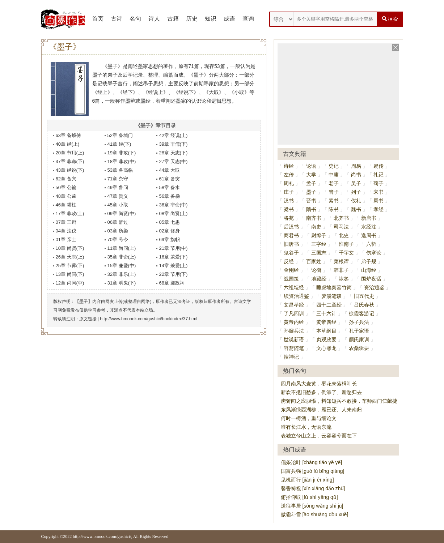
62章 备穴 (66, 178)
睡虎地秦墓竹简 (334, 287)
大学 (311, 175)
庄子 (289, 192)
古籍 (173, 19)
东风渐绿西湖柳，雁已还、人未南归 (321, 409)
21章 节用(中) (173, 248)
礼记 (378, 175)
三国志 (318, 253)
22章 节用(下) (173, 274)
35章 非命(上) (121, 257)
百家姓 (313, 261)
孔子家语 (359, 331)
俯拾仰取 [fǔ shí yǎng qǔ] (309, 497)
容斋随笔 (294, 348)
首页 (97, 19)
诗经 (289, 166)
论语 (311, 166)
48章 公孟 (66, 196)
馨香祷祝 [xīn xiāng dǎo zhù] (313, 488)
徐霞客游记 (361, 313)
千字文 (346, 253)
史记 (334, 166)
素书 (334, 201)
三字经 (318, 244)
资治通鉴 (374, 287)
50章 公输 (66, 187)
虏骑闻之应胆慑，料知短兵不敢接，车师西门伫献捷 (339, 401)
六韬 (371, 244)
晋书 (311, 201)
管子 (334, 192)
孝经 (378, 209)
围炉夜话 (371, 279)
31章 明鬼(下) (121, 283)
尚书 (356, 175)
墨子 (311, 192)
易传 (378, 166)
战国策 (291, 279)
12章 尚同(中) (70, 283)
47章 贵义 (117, 196)
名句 (135, 19)
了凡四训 (294, 313)
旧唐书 (291, 244)
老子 (334, 183)
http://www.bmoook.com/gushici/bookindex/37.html (148, 318)
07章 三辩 (66, 222)
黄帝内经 (294, 322)
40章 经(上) (68, 144)
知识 (210, 19)
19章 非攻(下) (121, 152)
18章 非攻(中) (121, 161)
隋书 (311, 209)
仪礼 (356, 201)
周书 (378, 201)
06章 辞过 (117, 222)
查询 (248, 19)
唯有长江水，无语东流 (306, 427)
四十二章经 (329, 305)
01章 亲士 (66, 239)
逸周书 (368, 235)
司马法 (341, 227)
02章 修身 (169, 231)
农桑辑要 (359, 348)
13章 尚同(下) (70, 274)
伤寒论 (373, 253)
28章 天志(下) (173, 152)
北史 (344, 235)
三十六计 (326, 313)
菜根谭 (341, 261)
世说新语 (294, 339)
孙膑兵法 (294, 331)
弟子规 (368, 261)
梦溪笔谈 (331, 296)
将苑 (289, 218)
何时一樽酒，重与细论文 (309, 418)
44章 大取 (169, 170)
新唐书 (368, 218)
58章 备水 (169, 187)
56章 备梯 (169, 196)
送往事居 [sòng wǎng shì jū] (312, 506)
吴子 (356, 183)
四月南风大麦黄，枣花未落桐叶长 (319, 383)
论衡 (316, 270)
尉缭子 (318, 235)
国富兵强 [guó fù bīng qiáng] (312, 471)
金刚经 (291, 270)
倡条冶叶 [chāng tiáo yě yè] (311, 462)
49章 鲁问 (117, 187)
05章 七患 (169, 222)
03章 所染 (117, 231)
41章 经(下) (119, 144)
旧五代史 (364, 296)
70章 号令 (117, 239)
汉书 (289, 201)
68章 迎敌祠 (172, 283)
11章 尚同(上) (121, 248)
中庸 (334, 175)
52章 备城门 (120, 135)
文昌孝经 (294, 305)
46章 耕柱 (66, 205)
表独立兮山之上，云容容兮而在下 (319, 436)
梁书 (289, 209)
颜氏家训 (359, 339)
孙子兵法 (359, 322)
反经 (289, 261)
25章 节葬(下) (70, 265)
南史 (316, 227)
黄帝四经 (326, 322)
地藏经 (318, 279)
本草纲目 (326, 331)
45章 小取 (117, 205)
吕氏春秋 (364, 305)
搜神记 (291, 357)
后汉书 (291, 227)
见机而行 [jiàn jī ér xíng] (307, 480)
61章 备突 (169, 178)
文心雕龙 (326, 348)
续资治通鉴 (296, 296)
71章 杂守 (117, 178)
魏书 (356, 209)
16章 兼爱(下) (173, 257)
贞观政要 (326, 339)
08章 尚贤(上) (173, 213)
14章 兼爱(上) (173, 265)
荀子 (378, 183)
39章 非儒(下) (173, 144)
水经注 (368, 227)
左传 (289, 175)
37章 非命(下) (70, 161)
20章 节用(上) (70, 152)
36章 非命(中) (173, 205)
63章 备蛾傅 (68, 135)
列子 (356, 192)
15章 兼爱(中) (121, 265)
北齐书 (341, 218)
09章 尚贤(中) (121, 213)
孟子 (311, 183)
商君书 (291, 235)
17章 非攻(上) (70, 213)
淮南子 (346, 244)
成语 (229, 19)
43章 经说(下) (70, 170)
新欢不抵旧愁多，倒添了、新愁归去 (321, 392)
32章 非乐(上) (121, 274)
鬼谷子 (291, 253)
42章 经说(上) (173, 135)
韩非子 (341, 270)
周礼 (289, 183)
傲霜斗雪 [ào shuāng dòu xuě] (314, 514)
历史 (192, 19)
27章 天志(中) (173, 161)
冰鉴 (344, 279)
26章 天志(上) (70, 257)
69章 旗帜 (169, 239)
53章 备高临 (120, 170)
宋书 (378, 192)
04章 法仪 (66, 231)
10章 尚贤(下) (70, 248)
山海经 (368, 270)
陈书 (334, 209)
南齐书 (313, 218)
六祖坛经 (294, 287)
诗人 (154, 19)
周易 (356, 166)
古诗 (116, 19)
